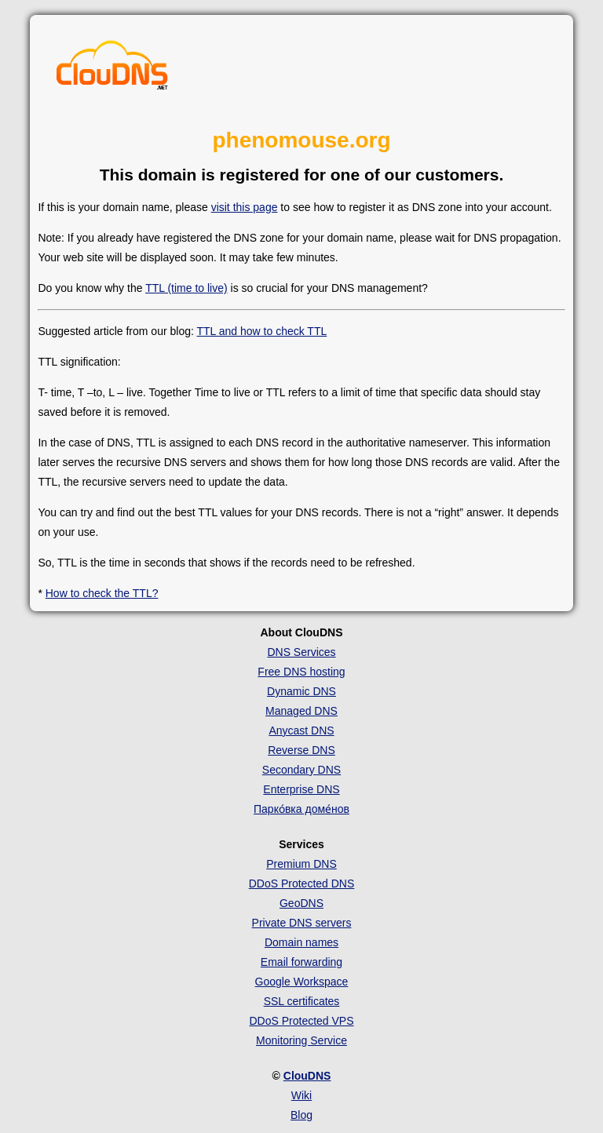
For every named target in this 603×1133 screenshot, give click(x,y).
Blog (301, 1115)
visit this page (244, 207)
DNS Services (301, 652)
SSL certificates (302, 1001)
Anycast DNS (301, 730)
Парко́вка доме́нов (301, 809)
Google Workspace (302, 981)
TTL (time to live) (186, 288)
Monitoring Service (301, 1040)
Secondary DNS (301, 769)
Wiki (301, 1095)
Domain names (301, 942)
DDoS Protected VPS (301, 1021)
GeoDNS (301, 903)
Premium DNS (301, 864)
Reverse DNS (301, 750)
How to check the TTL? (102, 593)
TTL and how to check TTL (261, 331)
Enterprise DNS (301, 789)
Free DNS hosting (301, 671)
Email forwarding (301, 962)
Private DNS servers (302, 922)
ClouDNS (307, 1075)
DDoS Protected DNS (302, 883)
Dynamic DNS (301, 691)
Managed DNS (301, 711)
